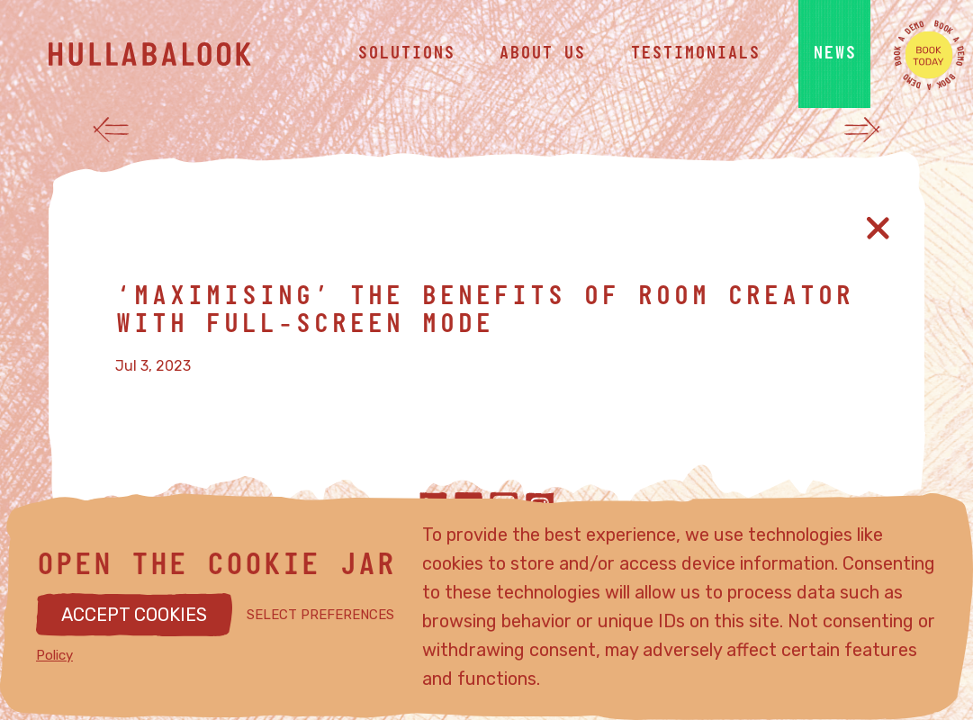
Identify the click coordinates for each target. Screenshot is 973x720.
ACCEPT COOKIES (134, 614)
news (834, 54)
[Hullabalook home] (184, 54)
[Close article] (878, 228)
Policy (54, 655)
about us (542, 54)
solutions (406, 54)
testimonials (695, 54)
